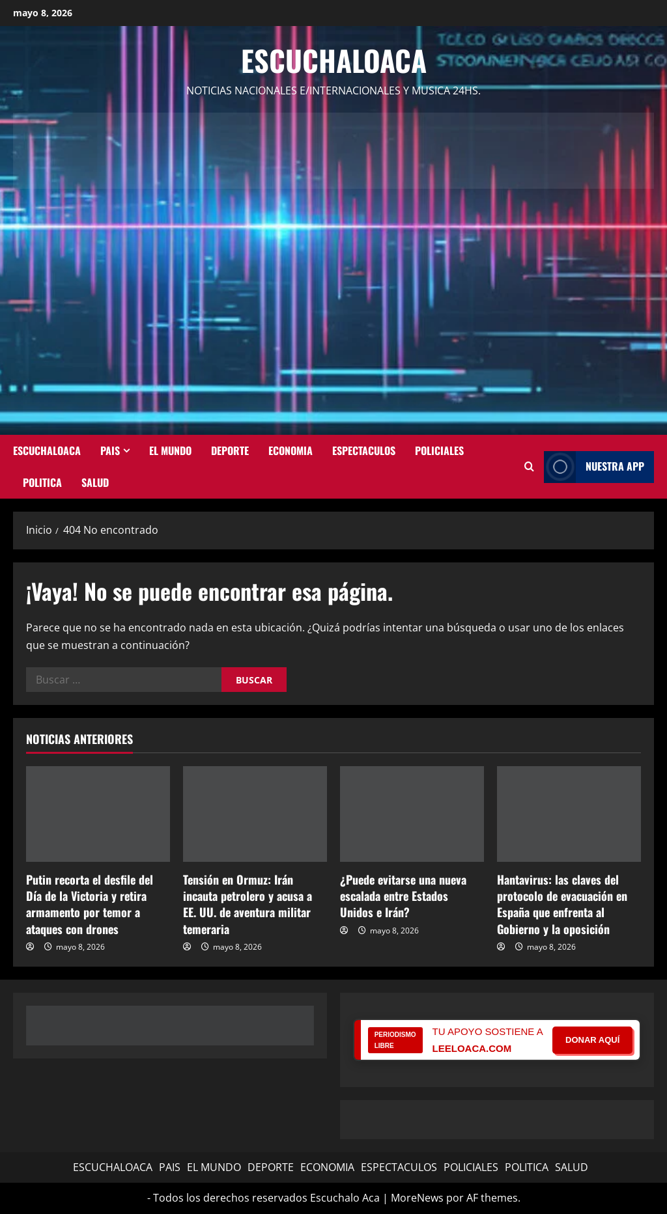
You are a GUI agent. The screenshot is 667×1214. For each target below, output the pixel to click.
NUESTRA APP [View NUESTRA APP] (594, 467)
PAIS (110, 450)
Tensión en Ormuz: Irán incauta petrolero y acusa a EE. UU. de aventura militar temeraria (247, 904)
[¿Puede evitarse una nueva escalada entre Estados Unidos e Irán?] (412, 814)
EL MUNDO (170, 450)
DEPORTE (230, 450)
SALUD (95, 482)
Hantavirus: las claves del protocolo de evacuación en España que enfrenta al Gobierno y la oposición (562, 904)
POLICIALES (439, 450)
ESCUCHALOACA (47, 450)
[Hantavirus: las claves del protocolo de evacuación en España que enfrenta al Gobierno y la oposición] (569, 814)
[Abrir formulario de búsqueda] (529, 466)
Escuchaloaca (334, 60)
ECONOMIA (290, 450)
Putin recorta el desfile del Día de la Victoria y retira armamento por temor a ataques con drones (89, 904)
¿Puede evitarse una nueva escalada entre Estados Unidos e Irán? (403, 895)
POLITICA (42, 482)
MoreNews (417, 1198)
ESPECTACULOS (363, 450)
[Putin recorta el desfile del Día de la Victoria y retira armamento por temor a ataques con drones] (98, 814)
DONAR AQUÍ (592, 1040)
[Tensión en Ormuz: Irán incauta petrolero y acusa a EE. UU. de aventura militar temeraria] (255, 814)
